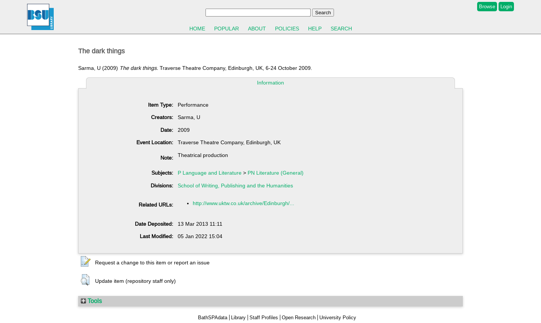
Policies (287, 29)
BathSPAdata (212, 317)
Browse (487, 6)
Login (506, 6)
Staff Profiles (263, 317)
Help (315, 29)
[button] (86, 261)
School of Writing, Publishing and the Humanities (235, 186)
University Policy (337, 317)
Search (341, 29)
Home (197, 29)
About (257, 29)
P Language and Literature (210, 173)
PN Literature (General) (276, 173)
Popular (226, 29)
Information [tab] (270, 83)
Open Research (299, 317)
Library (238, 317)
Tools (91, 300)
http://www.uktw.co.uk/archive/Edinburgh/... (243, 203)
